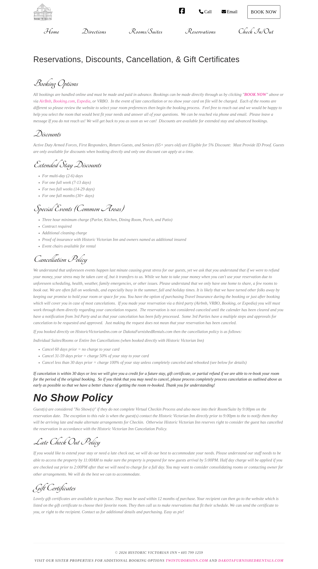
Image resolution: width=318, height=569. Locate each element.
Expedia (83, 101)
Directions (94, 31)
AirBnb (45, 101)
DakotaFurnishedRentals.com (251, 560)
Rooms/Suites (146, 31)
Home (51, 31)
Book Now (264, 11)
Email (230, 11)
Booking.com (64, 101)
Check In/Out (255, 31)
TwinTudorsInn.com (187, 560)
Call (205, 11)
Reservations (200, 31)
